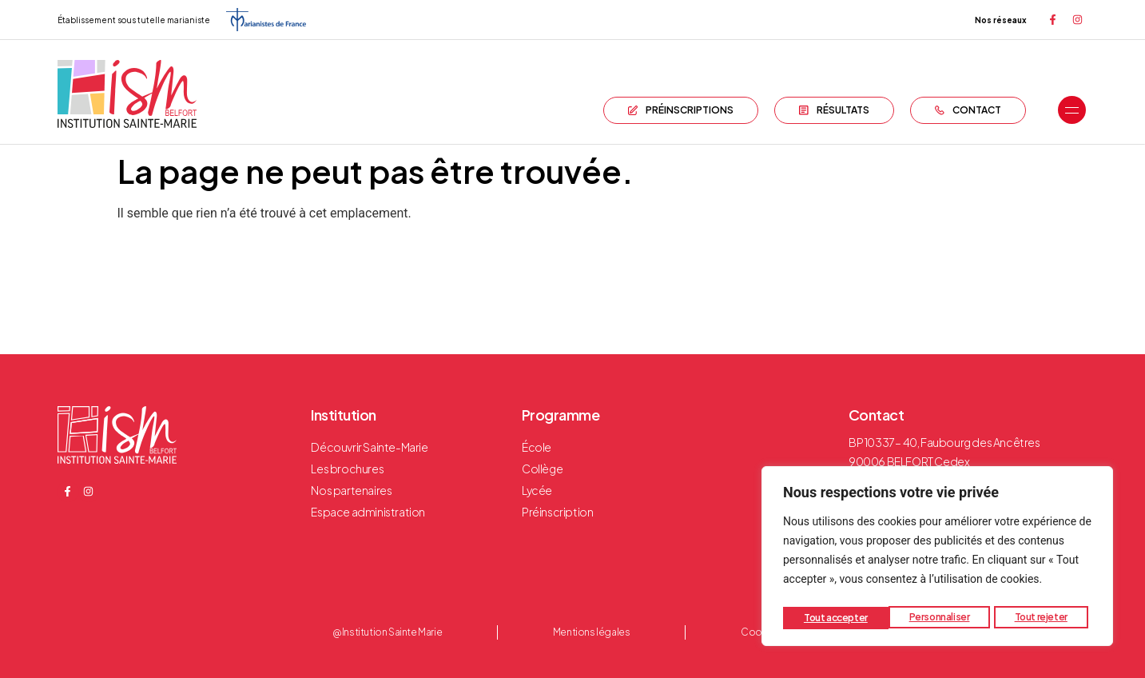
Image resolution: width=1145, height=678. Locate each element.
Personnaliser (833, 618)
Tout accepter (1039, 618)
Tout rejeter (935, 618)
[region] (937, 559)
